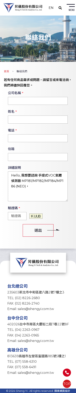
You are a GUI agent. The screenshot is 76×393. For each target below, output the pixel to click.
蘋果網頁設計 (62, 390)
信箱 (11, 149)
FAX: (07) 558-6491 (21, 367)
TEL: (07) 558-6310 (22, 362)
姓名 (12, 112)
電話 (12, 130)
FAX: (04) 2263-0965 (23, 335)
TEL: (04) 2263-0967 (23, 330)
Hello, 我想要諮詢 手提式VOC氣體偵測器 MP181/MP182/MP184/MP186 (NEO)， (38, 186)
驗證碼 (14, 208)
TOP (67, 384)
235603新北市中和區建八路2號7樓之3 (35, 292)
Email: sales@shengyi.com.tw (30, 309)
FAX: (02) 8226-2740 (23, 303)
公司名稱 (15, 93)
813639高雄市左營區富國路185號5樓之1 (36, 356)
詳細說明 (14, 168)
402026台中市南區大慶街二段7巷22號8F (38, 324)
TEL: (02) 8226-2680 (23, 298)
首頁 (6, 71)
